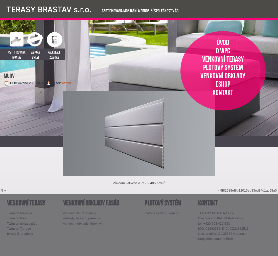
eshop (223, 84)
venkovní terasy (223, 59)
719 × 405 (148, 183)
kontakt (223, 92)
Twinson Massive (19, 213)
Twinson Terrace (19, 228)
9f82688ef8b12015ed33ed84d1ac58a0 (248, 190)
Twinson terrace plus (22, 223)
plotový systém (223, 67)
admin (66, 83)
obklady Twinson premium (82, 218)
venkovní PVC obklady (79, 213)
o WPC (223, 50)
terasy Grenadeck (20, 234)
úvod (223, 42)
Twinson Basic (17, 218)
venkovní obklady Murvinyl (82, 223)
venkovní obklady (222, 76)
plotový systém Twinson (162, 213)
